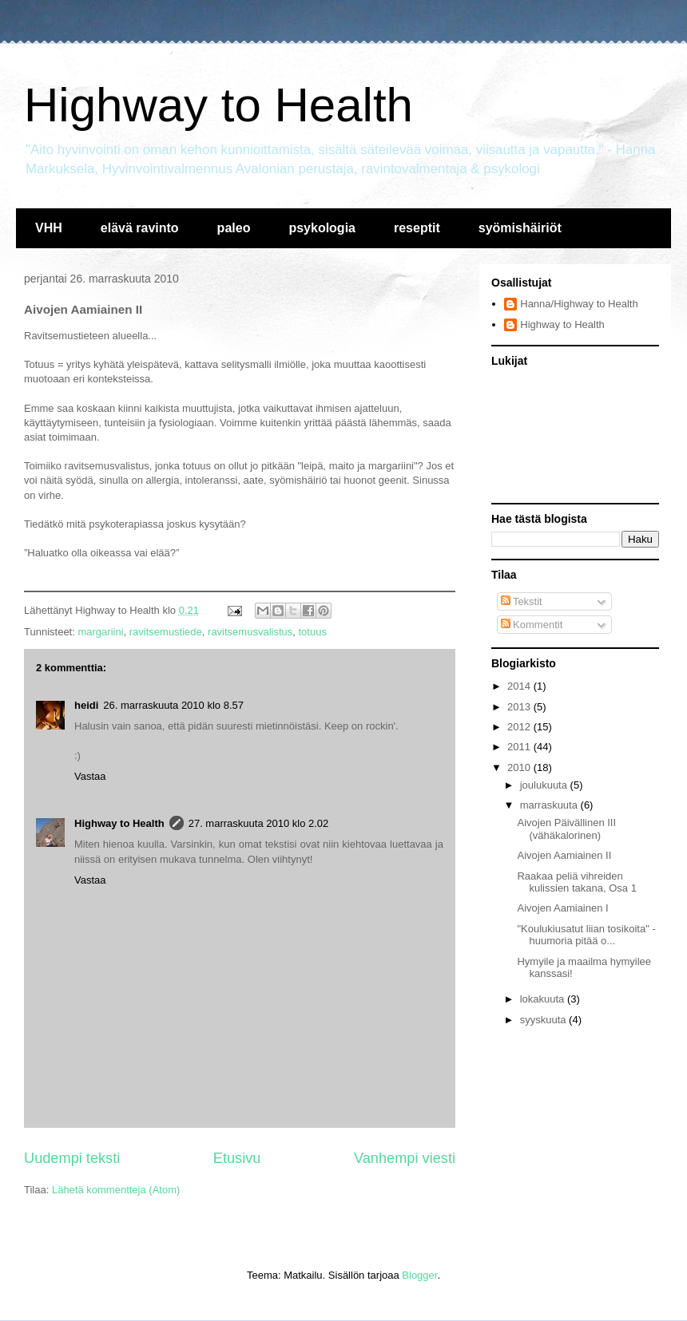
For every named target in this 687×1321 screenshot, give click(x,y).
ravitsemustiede (165, 632)
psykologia (321, 228)
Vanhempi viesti (404, 1158)
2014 (520, 686)
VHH (48, 228)
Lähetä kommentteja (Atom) (116, 1190)
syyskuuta (544, 1020)
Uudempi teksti (72, 1158)
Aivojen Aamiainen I (562, 908)
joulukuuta (545, 785)
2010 (520, 767)
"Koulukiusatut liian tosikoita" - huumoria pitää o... (586, 935)
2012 (520, 727)
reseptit (417, 228)
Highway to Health (218, 105)
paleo (234, 228)
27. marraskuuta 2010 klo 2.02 (259, 823)
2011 (520, 747)
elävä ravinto (140, 228)
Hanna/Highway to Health (578, 304)
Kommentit (532, 625)
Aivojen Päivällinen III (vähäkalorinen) (566, 829)
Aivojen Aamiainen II (564, 855)
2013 (520, 707)
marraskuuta (550, 805)
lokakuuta (543, 999)
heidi (86, 705)
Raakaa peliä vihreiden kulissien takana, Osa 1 (576, 882)
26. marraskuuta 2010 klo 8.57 (173, 705)
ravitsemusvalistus (250, 632)
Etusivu (237, 1158)
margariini (100, 632)
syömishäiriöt (520, 228)
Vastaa (90, 776)
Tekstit (521, 601)
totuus (312, 632)
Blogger (419, 1275)
